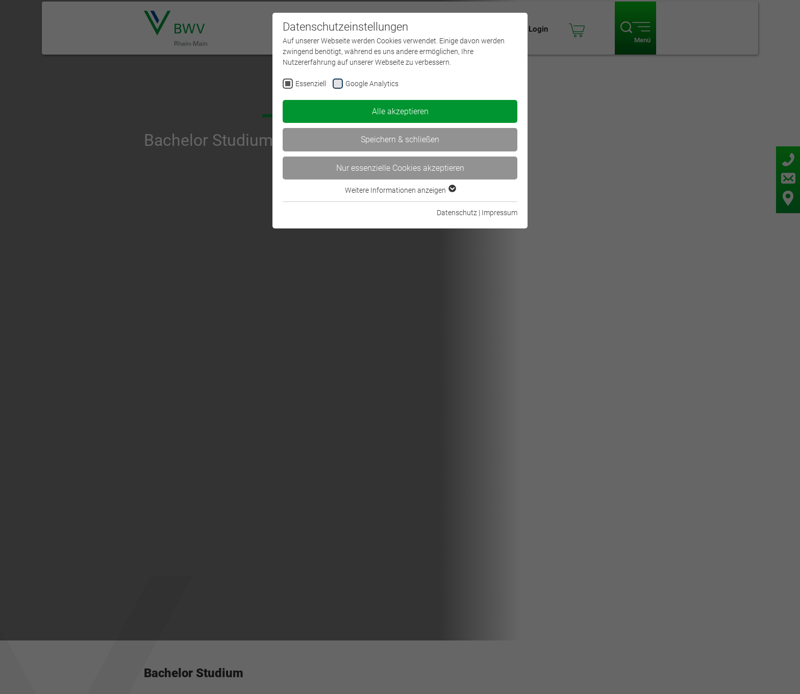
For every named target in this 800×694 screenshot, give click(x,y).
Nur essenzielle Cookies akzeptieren (400, 168)
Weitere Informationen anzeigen (400, 190)
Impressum (499, 213)
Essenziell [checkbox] (310, 84)
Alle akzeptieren (400, 111)
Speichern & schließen (400, 139)
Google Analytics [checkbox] (371, 84)
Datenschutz (457, 213)
